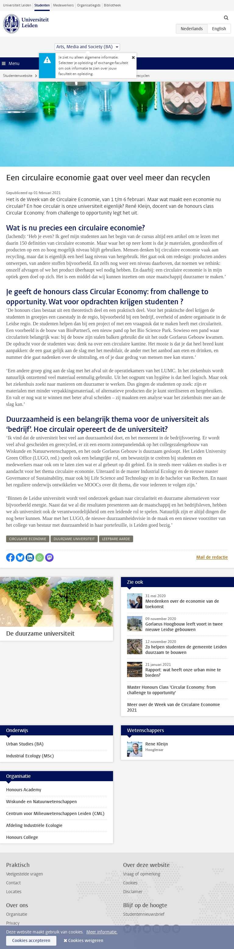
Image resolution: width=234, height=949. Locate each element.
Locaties (13, 892)
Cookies (130, 883)
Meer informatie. (102, 932)
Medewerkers (63, 5)
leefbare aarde (116, 539)
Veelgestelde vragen (24, 874)
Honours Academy (23, 790)
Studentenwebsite (17, 75)
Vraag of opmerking (141, 874)
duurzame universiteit (74, 539)
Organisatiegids (89, 5)
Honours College (22, 837)
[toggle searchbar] (226, 17)
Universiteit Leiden (17, 5)
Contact (13, 883)
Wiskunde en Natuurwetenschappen (41, 802)
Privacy (13, 923)
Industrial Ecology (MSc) (30, 756)
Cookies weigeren (85, 941)
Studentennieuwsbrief (144, 914)
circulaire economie (27, 539)
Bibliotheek (112, 5)
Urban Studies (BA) (25, 744)
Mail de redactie (212, 557)
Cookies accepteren (31, 941)
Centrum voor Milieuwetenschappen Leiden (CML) (55, 814)
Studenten (42, 5)
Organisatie (16, 914)
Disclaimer (132, 892)
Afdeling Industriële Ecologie (34, 825)
